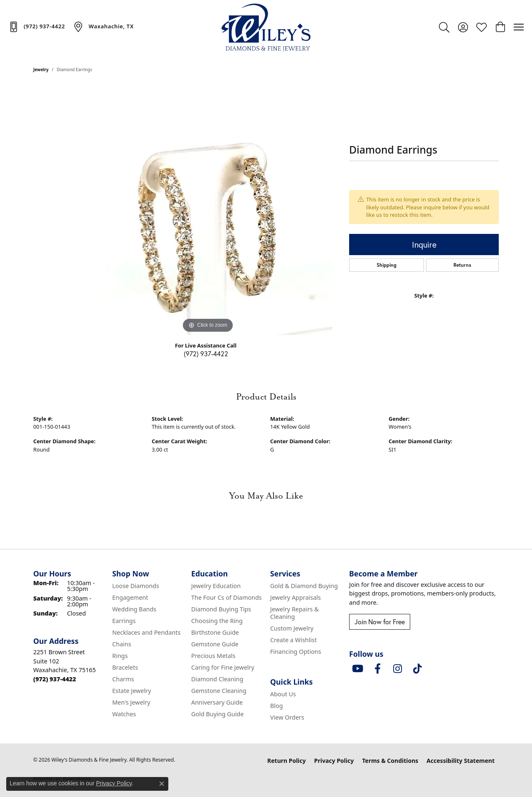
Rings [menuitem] (120, 656)
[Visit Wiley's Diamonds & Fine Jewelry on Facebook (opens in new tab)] (377, 668)
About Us (283, 694)
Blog (276, 706)
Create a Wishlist (293, 640)
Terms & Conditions (390, 761)
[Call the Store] (54, 679)
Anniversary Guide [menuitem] (217, 702)
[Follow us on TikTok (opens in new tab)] (417, 668)
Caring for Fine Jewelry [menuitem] (222, 667)
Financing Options (295, 651)
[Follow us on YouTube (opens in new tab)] (357, 668)
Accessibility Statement (460, 761)
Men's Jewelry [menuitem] (131, 702)
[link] (36, 26)
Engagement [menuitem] (130, 597)
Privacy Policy (334, 761)
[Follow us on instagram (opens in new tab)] (397, 668)
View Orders (287, 717)
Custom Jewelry (291, 628)
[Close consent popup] (161, 783)
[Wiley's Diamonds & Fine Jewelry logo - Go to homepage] (266, 27)
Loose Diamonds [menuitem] (135, 586)
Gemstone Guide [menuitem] (215, 644)
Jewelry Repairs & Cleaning (294, 613)
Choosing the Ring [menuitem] (217, 621)
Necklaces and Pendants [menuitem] (146, 632)
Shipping (387, 265)
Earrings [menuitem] (123, 621)
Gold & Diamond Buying (304, 586)
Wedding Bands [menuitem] (134, 609)
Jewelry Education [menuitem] (216, 586)
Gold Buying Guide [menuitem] (217, 714)
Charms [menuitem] (123, 679)
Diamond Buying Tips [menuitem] (221, 609)
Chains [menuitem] (121, 644)
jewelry (41, 69)
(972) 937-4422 (206, 353)
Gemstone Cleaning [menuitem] (218, 691)
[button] (444, 27)
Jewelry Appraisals (295, 597)
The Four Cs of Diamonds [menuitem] (226, 597)
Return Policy (286, 761)
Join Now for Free (380, 621)
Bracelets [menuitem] (125, 667)
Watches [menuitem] (124, 714)
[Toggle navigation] (519, 27)
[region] (207, 210)
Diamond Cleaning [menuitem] (217, 679)
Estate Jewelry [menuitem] (131, 691)
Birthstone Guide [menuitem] (215, 632)
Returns (462, 265)
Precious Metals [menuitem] (213, 656)
